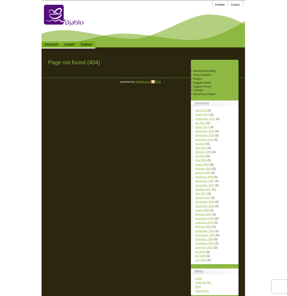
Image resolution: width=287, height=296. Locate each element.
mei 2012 (201, 110)
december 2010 (204, 131)
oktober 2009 (203, 152)
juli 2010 (200, 143)
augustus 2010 (204, 139)
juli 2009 (200, 156)
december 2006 (204, 201)
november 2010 (204, 135)
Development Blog (204, 71)
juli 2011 (200, 123)
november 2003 (204, 243)
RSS (158, 81)
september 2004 (205, 235)
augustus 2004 (204, 239)
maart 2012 (202, 114)
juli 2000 (200, 251)
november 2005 (204, 218)
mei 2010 (201, 147)
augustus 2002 (204, 247)
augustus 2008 (204, 176)
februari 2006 (203, 214)
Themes (198, 90)
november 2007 (204, 185)
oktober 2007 (203, 189)
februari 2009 (203, 168)
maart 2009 (202, 164)
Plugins (197, 78)
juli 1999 (200, 255)
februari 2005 (203, 226)
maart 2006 (202, 210)
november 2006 (204, 206)
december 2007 (204, 181)
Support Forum (202, 86)
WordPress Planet (204, 94)
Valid (203, 282)
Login (198, 278)
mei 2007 (201, 193)
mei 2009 (201, 160)
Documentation (202, 74)
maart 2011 (202, 127)
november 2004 (204, 231)
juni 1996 (200, 260)
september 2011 (205, 118)
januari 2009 (202, 172)
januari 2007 (202, 197)
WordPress (202, 291)
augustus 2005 (204, 222)
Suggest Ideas (202, 82)
